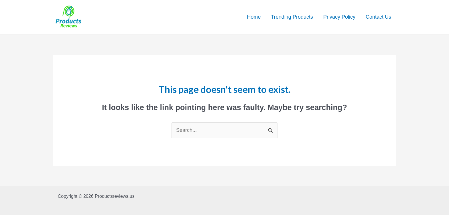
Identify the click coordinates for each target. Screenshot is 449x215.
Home (254, 17)
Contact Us (378, 17)
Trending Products (292, 17)
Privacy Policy (339, 17)
